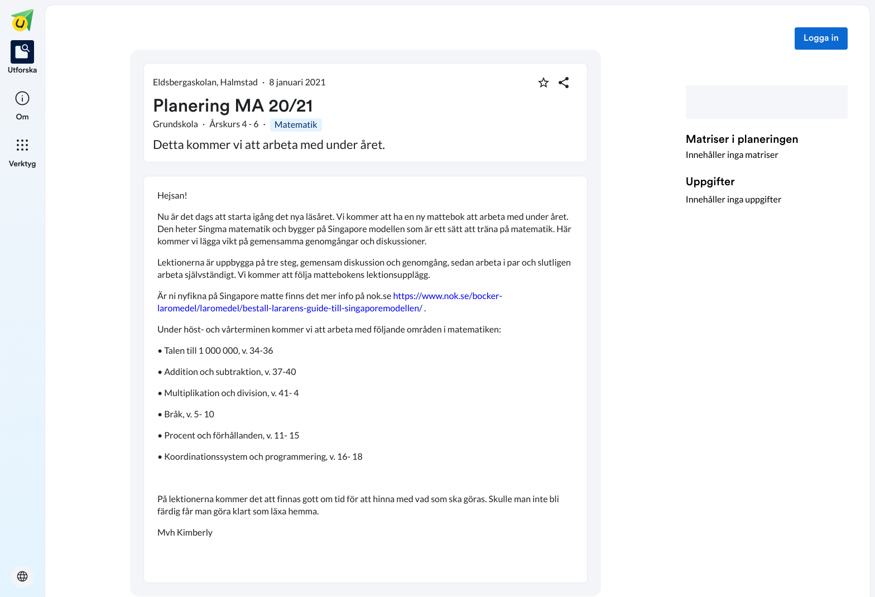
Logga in (821, 38)
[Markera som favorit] (543, 83)
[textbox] (365, 379)
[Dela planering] (564, 83)
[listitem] (22, 58)
